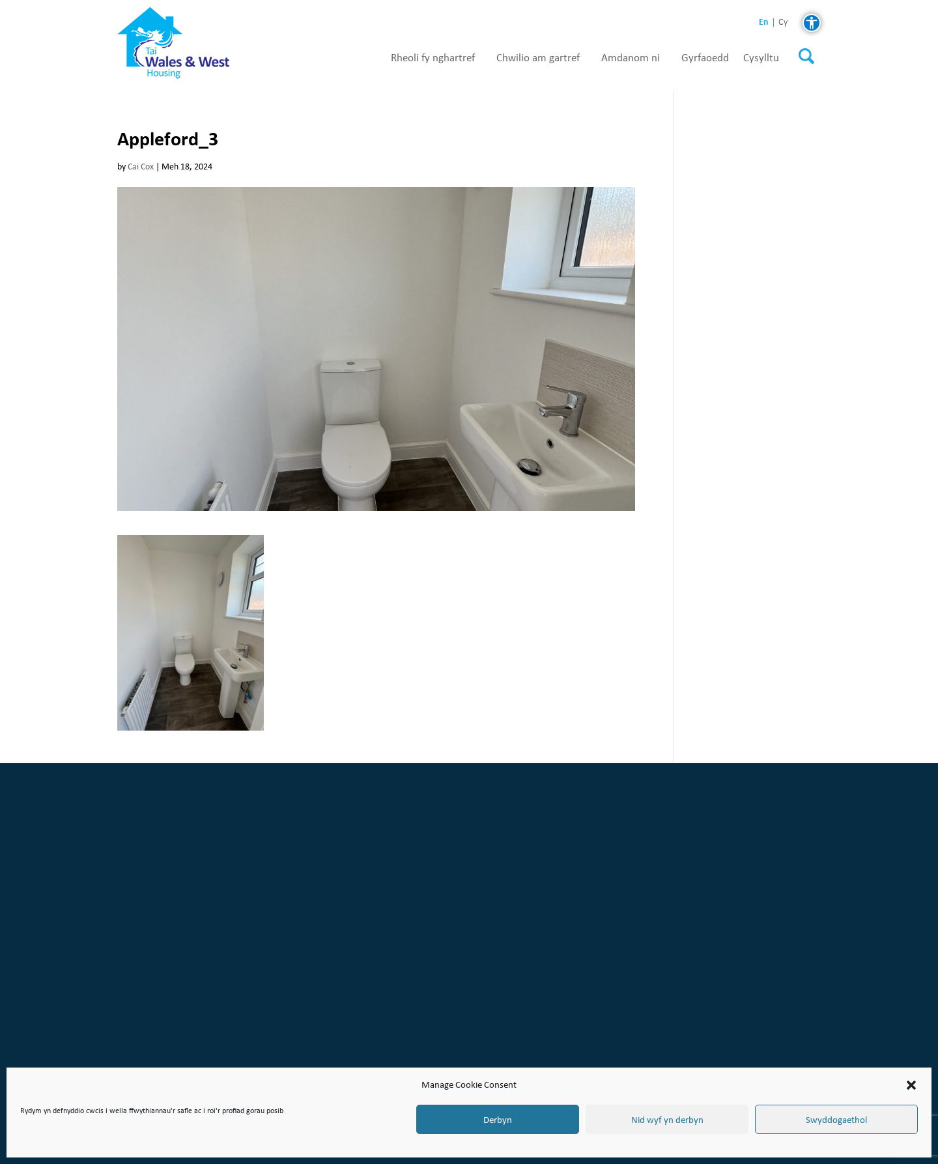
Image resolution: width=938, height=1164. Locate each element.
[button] (911, 1085)
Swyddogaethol (836, 1120)
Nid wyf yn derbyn (667, 1120)
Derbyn (497, 1120)
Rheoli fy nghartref (433, 58)
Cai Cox (141, 166)
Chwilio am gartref (538, 58)
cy (783, 22)
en (764, 21)
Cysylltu (761, 58)
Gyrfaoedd (705, 58)
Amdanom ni (630, 58)
